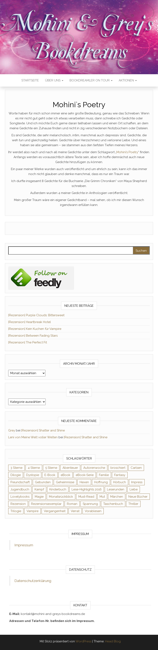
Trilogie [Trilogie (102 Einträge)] (15, 511)
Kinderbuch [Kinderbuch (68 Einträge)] (57, 489)
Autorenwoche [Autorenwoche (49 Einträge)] (94, 468)
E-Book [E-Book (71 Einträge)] (49, 475)
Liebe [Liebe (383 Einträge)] (134, 489)
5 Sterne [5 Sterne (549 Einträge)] (51, 468)
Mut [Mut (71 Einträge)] (102, 496)
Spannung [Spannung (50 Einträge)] (90, 504)
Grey (11, 430)
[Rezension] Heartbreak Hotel (29, 322)
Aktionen (128, 80)
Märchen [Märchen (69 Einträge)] (116, 496)
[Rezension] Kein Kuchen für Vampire (34, 329)
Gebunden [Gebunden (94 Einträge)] (43, 482)
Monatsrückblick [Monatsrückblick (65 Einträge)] (61, 496)
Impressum (23, 545)
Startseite (30, 80)
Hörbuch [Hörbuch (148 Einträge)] (119, 482)
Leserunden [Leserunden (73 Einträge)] (115, 489)
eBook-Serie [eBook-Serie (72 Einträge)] (85, 475)
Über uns (54, 80)
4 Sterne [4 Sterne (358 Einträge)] (34, 468)
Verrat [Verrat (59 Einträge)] (75, 511)
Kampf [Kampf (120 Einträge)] (39, 489)
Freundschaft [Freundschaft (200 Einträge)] (20, 482)
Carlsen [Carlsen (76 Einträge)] (136, 468)
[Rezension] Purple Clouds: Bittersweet (36, 315)
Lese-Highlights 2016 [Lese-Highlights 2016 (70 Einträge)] (87, 489)
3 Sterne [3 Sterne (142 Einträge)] (16, 468)
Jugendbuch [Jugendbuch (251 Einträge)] (19, 489)
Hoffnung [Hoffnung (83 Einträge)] (101, 482)
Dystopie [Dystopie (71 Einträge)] (32, 475)
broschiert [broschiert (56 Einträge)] (117, 468)
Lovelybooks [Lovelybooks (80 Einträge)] (19, 496)
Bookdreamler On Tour (91, 80)
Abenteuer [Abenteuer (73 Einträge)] (70, 468)
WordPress (83, 641)
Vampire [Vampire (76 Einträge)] (32, 511)
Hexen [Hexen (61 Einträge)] (84, 482)
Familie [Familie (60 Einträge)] (104, 475)
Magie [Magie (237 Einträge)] (39, 496)
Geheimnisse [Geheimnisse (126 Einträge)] (65, 482)
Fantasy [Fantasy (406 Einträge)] (119, 475)
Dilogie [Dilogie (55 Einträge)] (15, 475)
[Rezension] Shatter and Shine (43, 430)
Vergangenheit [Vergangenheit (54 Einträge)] (54, 511)
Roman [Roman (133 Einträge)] (72, 504)
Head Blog (113, 641)
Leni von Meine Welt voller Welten (33, 437)
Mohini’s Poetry (127, 152)
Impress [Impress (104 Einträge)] (136, 482)
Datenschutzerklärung (32, 581)
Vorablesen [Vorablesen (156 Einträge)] (93, 511)
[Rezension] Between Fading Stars (33, 335)
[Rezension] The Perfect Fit (27, 342)
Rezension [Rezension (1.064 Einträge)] (18, 504)
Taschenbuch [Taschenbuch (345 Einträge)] (113, 504)
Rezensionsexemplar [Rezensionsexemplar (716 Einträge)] (46, 504)
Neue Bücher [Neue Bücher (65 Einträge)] (138, 496)
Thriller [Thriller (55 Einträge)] (133, 504)
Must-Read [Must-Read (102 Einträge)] (86, 496)
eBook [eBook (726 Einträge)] (65, 475)
